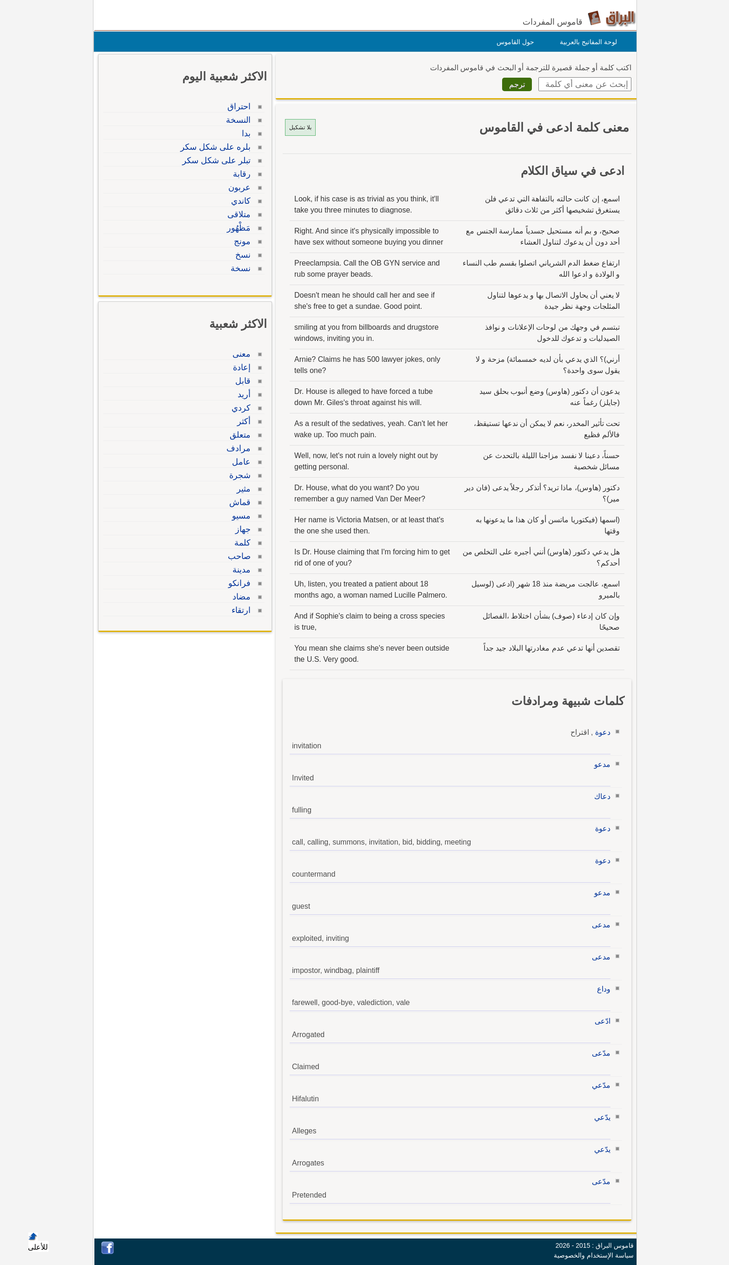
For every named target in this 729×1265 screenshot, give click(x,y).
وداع (601, 989)
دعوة (600, 732)
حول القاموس (513, 42)
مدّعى (599, 1053)
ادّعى (600, 1021)
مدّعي (599, 1085)
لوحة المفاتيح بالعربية (586, 42)
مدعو (600, 764)
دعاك (600, 796)
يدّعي (600, 1117)
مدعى (599, 925)
